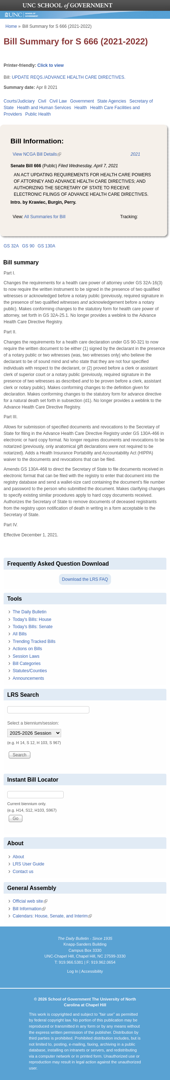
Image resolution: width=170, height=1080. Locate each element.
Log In (72, 971)
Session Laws (26, 656)
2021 (135, 154)
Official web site (30, 901)
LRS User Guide (28, 864)
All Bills (20, 633)
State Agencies (111, 101)
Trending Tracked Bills (34, 641)
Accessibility (92, 971)
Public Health (38, 114)
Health (80, 107)
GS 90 (28, 246)
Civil (42, 101)
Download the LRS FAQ (85, 579)
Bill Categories (27, 663)
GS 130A (46, 246)
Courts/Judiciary (19, 101)
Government (82, 101)
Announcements (28, 678)
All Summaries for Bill (44, 216)
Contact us (23, 871)
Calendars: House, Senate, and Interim (52, 916)
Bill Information (29, 908)
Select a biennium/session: (33, 723)
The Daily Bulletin (29, 611)
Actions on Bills (27, 648)
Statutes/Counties (30, 670)
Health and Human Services (44, 107)
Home (11, 26)
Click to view (50, 65)
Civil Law (58, 101)
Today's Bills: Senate (32, 626)
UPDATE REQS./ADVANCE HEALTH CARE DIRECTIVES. (69, 77)
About (18, 856)
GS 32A (11, 246)
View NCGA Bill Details (37, 154)
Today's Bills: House (32, 619)
